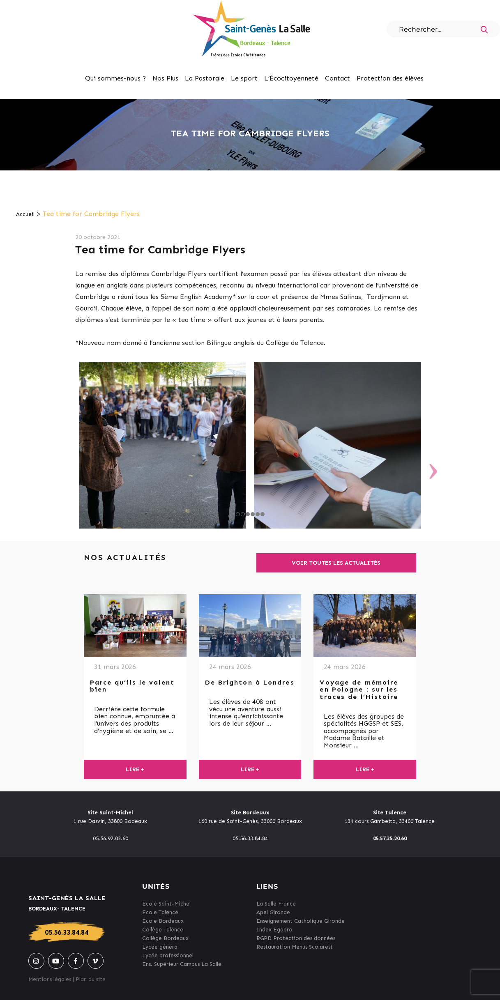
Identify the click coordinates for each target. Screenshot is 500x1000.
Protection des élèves (390, 78)
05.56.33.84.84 (66, 932)
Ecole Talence (160, 912)
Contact (337, 78)
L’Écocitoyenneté (291, 78)
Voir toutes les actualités (336, 562)
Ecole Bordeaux (163, 921)
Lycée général (160, 947)
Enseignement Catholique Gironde (300, 921)
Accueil (25, 214)
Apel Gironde (273, 912)
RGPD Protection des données (295, 938)
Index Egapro (274, 929)
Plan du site (91, 979)
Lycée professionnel (168, 955)
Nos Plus (165, 78)
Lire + (135, 769)
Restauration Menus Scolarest (294, 947)
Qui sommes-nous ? (115, 78)
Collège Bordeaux (165, 938)
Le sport (244, 78)
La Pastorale (204, 78)
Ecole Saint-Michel (166, 904)
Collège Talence (162, 929)
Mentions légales (49, 979)
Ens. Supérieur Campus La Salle (181, 964)
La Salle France (276, 904)
